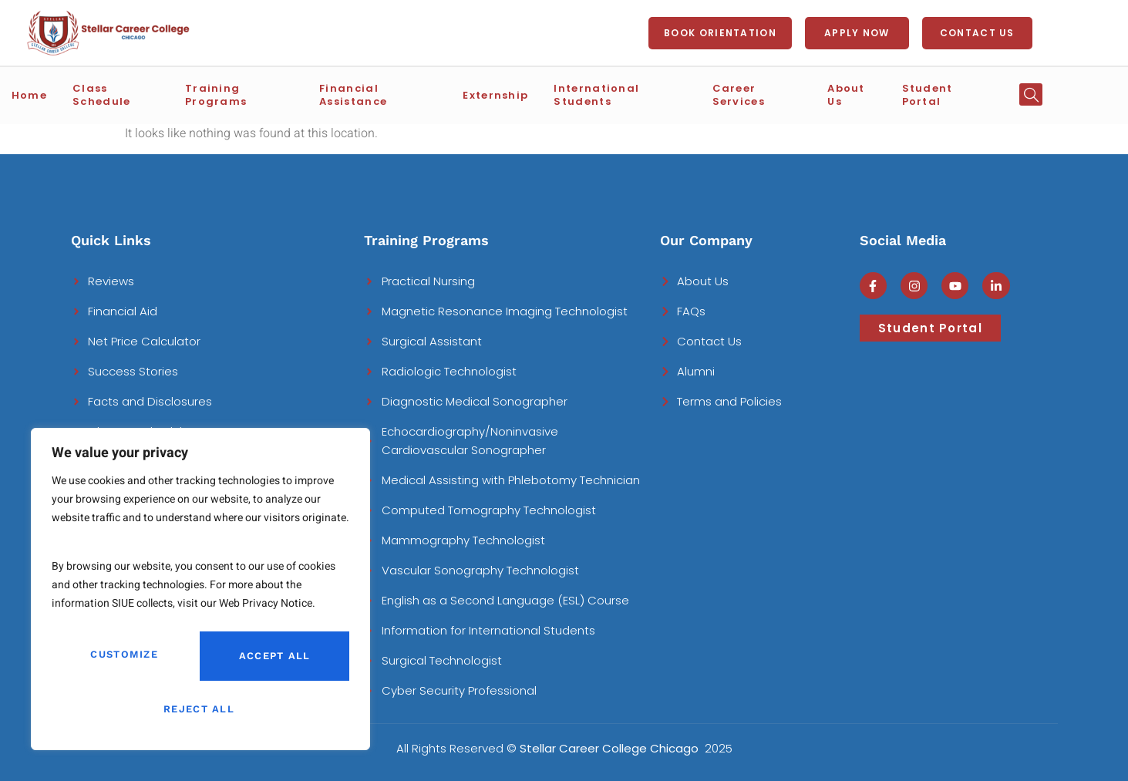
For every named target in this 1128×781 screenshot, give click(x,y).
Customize (122, 660)
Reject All (271, 660)
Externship (518, 93)
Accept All (200, 709)
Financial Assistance (408, 93)
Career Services (772, 93)
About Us (861, 93)
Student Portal (948, 93)
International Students (637, 93)
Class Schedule (150, 93)
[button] (1031, 93)
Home (71, 93)
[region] (200, 594)
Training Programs (270, 93)
